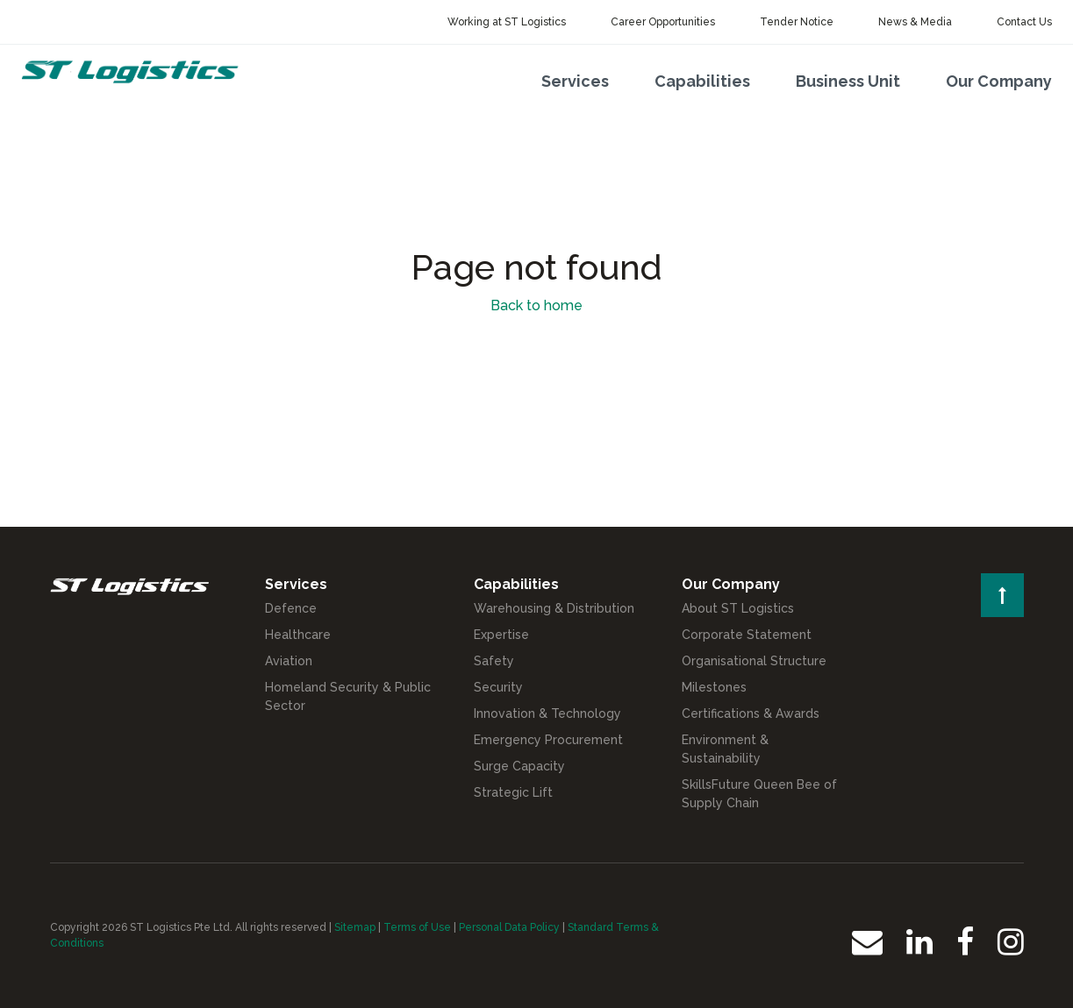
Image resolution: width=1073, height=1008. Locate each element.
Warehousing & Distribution (554, 608)
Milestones (714, 687)
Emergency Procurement (548, 740)
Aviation (288, 661)
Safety (494, 661)
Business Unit (848, 81)
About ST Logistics (738, 608)
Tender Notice (796, 22)
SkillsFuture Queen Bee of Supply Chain (759, 793)
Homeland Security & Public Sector (348, 696)
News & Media (915, 22)
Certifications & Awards (750, 713)
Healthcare (298, 635)
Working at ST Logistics (506, 22)
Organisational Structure (754, 661)
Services (575, 81)
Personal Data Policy (509, 927)
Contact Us (1024, 22)
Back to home (536, 305)
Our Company (999, 81)
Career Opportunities (663, 22)
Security (498, 687)
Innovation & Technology (547, 713)
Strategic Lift (513, 792)
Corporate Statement (747, 635)
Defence (291, 608)
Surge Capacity (519, 766)
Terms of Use (417, 927)
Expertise (501, 635)
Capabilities (702, 81)
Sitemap (355, 927)
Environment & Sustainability (725, 749)
